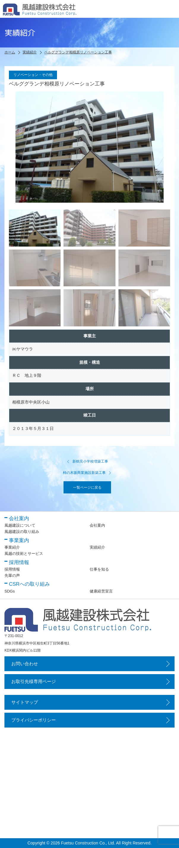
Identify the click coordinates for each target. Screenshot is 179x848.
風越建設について (19, 525)
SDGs (9, 591)
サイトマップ (24, 702)
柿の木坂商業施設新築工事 (87, 473)
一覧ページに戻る (87, 487)
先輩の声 (12, 575)
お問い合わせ (24, 663)
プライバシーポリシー (33, 719)
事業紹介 (12, 547)
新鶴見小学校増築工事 (87, 461)
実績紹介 (97, 547)
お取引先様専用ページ (33, 681)
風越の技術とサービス (23, 553)
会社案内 (97, 525)
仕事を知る (99, 569)
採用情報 (12, 569)
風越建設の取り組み (21, 531)
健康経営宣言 (101, 591)
